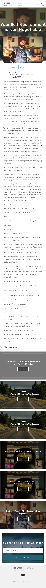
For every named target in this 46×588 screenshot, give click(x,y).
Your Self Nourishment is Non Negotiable (23, 27)
